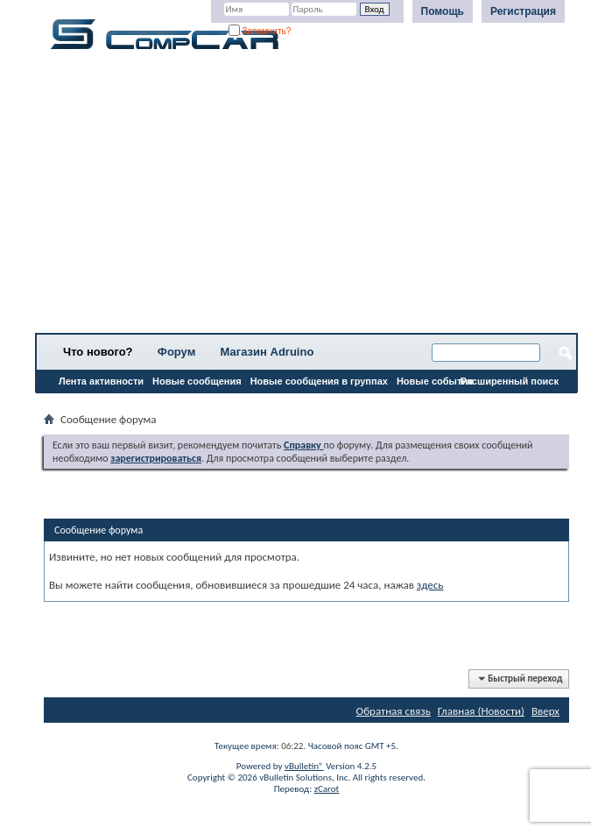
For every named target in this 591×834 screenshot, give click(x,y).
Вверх (545, 710)
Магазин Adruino (267, 351)
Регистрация (523, 11)
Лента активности (101, 381)
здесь (430, 584)
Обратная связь (393, 710)
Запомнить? (260, 31)
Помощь (442, 11)
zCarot (327, 789)
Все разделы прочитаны (100, 404)
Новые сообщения (197, 381)
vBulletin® (304, 766)
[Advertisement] (306, 197)
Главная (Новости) (481, 710)
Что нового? (98, 351)
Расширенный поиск (510, 381)
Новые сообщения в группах (319, 381)
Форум (176, 351)
